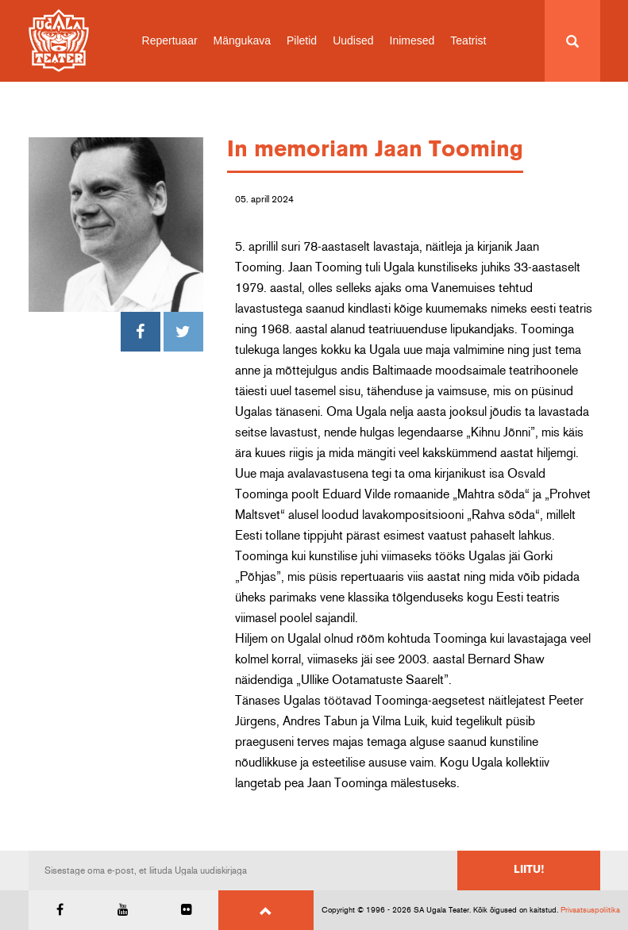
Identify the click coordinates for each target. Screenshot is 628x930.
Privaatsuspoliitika (590, 910)
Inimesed (412, 40)
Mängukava (242, 40)
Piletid (302, 40)
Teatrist (468, 40)
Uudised (353, 40)
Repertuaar (170, 40)
